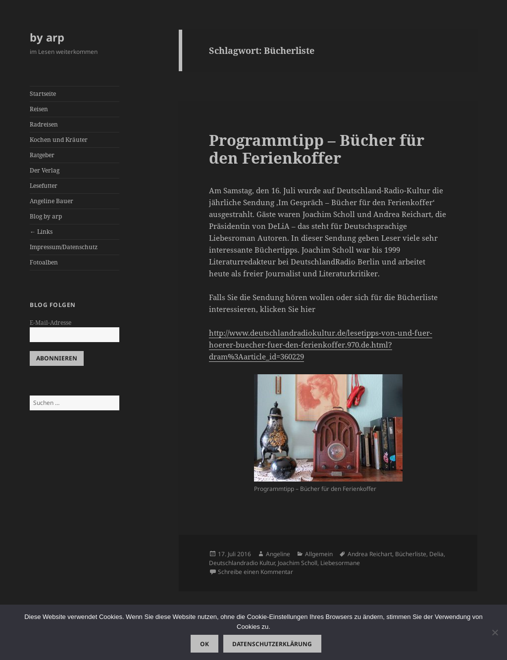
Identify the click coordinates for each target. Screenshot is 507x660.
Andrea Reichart (370, 554)
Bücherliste (410, 554)
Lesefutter (43, 185)
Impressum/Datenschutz (64, 247)
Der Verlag (44, 170)
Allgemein (319, 554)
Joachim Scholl (297, 563)
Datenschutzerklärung (272, 644)
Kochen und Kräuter (59, 139)
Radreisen (44, 124)
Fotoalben (44, 262)
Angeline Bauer (51, 201)
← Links (41, 231)
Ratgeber (42, 155)
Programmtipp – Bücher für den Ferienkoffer (316, 149)
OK (204, 644)
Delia (436, 554)
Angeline (278, 554)
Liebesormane (340, 563)
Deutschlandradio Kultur (242, 563)
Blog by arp (46, 216)
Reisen (39, 109)
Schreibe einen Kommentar (255, 572)
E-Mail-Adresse (50, 322)
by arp (47, 37)
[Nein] (495, 632)
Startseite (43, 93)
